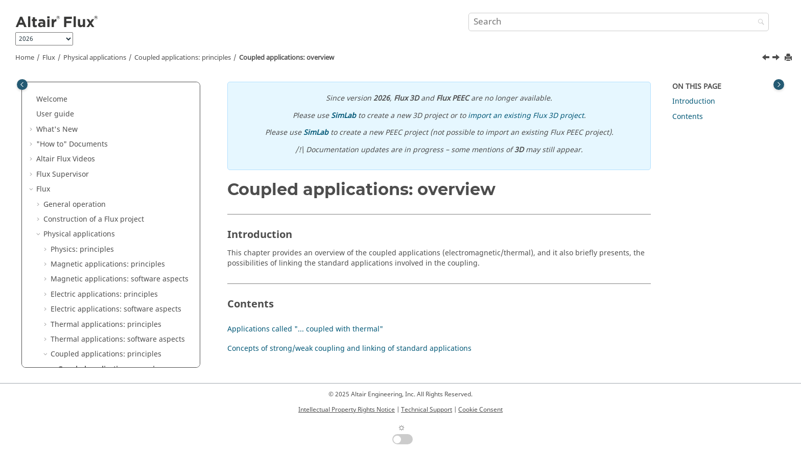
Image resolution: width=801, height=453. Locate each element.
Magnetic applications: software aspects (120, 133)
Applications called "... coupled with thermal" (126, 243)
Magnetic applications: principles (108, 118)
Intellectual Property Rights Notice (346, 409)
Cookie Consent (480, 409)
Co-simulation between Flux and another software (113, 343)
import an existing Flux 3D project (526, 115)
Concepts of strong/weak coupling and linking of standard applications (127, 268)
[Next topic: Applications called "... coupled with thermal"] (777, 59)
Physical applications (94, 57)
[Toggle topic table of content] (778, 84)
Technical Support (426, 409)
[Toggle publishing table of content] (22, 84)
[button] (39, 88)
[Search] (758, 23)
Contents (687, 116)
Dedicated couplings (78, 363)
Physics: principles (82, 103)
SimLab (343, 115)
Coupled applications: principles (182, 57)
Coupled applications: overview (286, 57)
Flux (48, 57)
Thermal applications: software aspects (118, 193)
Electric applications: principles (104, 148)
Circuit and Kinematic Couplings (98, 323)
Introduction (693, 101)
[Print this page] (789, 58)
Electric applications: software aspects (116, 163)
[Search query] (618, 22)
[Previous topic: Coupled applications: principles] (767, 59)
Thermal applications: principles (106, 178)
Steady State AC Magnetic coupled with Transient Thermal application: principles (125, 298)
